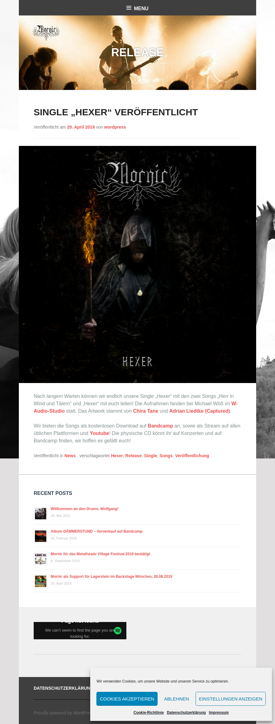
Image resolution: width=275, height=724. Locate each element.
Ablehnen (176, 698)
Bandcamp (160, 425)
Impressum (219, 712)
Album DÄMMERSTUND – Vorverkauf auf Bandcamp (96, 531)
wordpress (115, 127)
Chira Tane (146, 411)
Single (150, 455)
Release (133, 455)
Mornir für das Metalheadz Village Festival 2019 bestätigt (100, 554)
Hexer (117, 455)
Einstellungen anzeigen (230, 698)
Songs (166, 455)
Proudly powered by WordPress (64, 712)
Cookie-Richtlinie (148, 712)
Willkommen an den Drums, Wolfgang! (84, 509)
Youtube (99, 433)
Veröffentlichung (192, 455)
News (70, 455)
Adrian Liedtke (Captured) (199, 411)
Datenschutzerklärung (186, 712)
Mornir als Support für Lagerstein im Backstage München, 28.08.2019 (111, 576)
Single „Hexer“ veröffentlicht (116, 112)
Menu (141, 8)
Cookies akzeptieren (127, 698)
